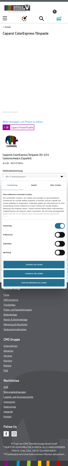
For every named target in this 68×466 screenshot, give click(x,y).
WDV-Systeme (11, 299)
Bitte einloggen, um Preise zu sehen (23, 121)
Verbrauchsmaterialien (15, 329)
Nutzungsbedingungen (15, 391)
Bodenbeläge (10, 314)
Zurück (8, 26)
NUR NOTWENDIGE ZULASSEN (34, 283)
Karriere (8, 360)
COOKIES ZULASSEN (33, 265)
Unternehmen (10, 345)
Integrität (8, 411)
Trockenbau (9, 304)
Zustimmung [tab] (12, 185)
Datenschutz (10, 406)
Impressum (9, 401)
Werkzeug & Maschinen (15, 324)
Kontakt (7, 416)
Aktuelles (8, 350)
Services (8, 355)
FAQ (6, 370)
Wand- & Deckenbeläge (15, 319)
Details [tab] (34, 185)
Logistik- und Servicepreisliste (18, 396)
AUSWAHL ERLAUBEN (34, 274)
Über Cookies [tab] (55, 185)
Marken (7, 365)
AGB (6, 386)
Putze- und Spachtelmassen (18, 309)
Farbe (6, 294)
